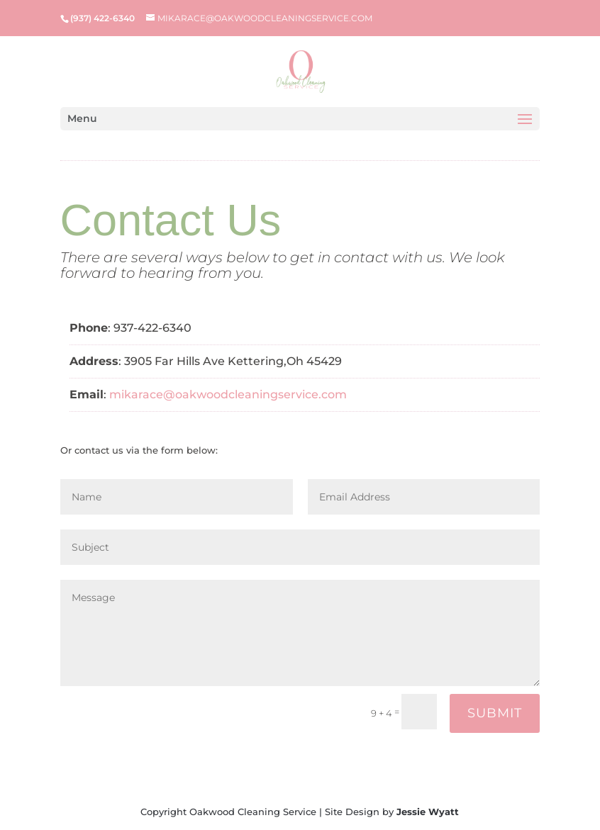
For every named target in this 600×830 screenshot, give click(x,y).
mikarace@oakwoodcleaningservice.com (228, 394)
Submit (494, 713)
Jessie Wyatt (427, 811)
